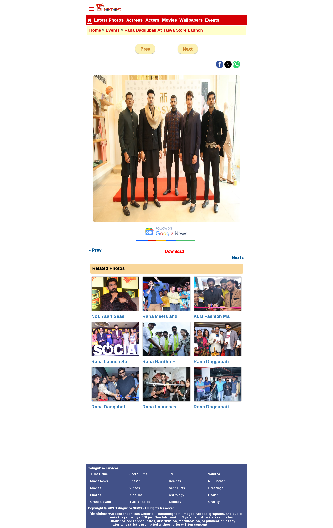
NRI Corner (216, 481)
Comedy (175, 502)
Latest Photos (109, 20)
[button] (219, 64)
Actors (152, 20)
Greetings (215, 488)
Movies (169, 20)
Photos (95, 495)
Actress (134, 20)
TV (171, 474)
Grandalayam (100, 502)
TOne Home (99, 474)
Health (213, 495)
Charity (214, 502)
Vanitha (214, 474)
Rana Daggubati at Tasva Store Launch (163, 30)
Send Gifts (177, 488)
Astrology (176, 495)
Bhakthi (135, 481)
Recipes (175, 481)
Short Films (138, 474)
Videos (134, 488)
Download (174, 251)
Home (95, 30)
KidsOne (135, 495)
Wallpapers (191, 20)
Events (212, 20)
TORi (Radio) (139, 502)
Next (188, 49)
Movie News (99, 481)
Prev (145, 49)
